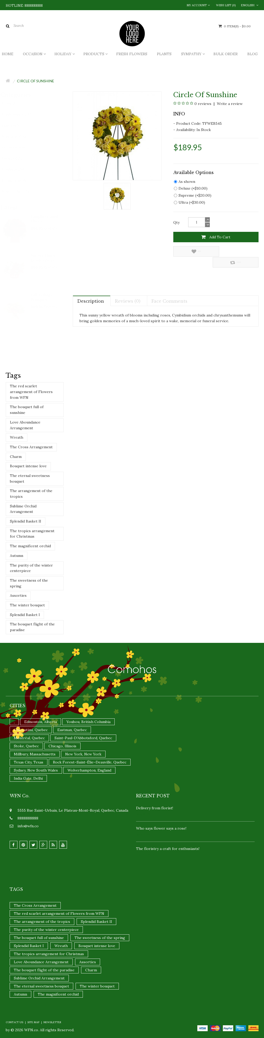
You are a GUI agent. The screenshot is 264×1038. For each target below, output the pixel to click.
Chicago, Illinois (62, 746)
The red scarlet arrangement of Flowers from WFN (31, 392)
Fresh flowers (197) (21, 114)
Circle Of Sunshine (35, 81)
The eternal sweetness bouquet (30, 478)
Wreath (16, 437)
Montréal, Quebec (29, 738)
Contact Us (14, 1022)
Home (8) (14, 103)
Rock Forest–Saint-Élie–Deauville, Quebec (89, 762)
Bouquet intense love (28, 466)
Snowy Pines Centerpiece (43, 257)
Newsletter (52, 1022)
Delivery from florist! (154, 808)
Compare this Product (237, 251)
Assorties (18, 595)
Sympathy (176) (19, 136)
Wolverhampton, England (89, 770)
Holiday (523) (17, 158)
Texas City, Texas (28, 762)
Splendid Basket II (25, 521)
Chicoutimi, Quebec (31, 730)
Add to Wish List (193, 251)
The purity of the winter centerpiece (31, 568)
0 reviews (202, 103)
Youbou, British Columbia (88, 721)
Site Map (33, 1022)
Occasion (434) (19, 147)
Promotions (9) (19, 180)
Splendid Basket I (25, 614)
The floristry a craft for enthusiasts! (167, 848)
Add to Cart (215, 237)
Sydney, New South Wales (36, 770)
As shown (184, 181)
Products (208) (18, 169)
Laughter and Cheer (44, 218)
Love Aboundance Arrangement (25, 425)
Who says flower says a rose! (161, 828)
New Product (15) (20, 191)
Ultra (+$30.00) (189, 202)
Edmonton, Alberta (40, 721)
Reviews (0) (127, 290)
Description (90, 290)
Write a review (229, 103)
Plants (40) (15, 125)
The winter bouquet (27, 605)
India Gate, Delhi (28, 778)
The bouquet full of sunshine (27, 410)
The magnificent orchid (30, 546)
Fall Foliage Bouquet (42, 297)
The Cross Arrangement (31, 447)
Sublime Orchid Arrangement (23, 509)
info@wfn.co (28, 826)
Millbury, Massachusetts (35, 754)
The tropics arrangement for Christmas (32, 534)
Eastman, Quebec (72, 730)
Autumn (16, 555)
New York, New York (83, 754)
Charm (16, 456)
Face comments (169, 290)
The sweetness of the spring (29, 583)
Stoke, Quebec (26, 746)
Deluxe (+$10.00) (190, 188)
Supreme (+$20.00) (192, 195)
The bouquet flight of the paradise (32, 627)
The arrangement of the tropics (31, 493)
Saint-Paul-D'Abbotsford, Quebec (83, 738)
